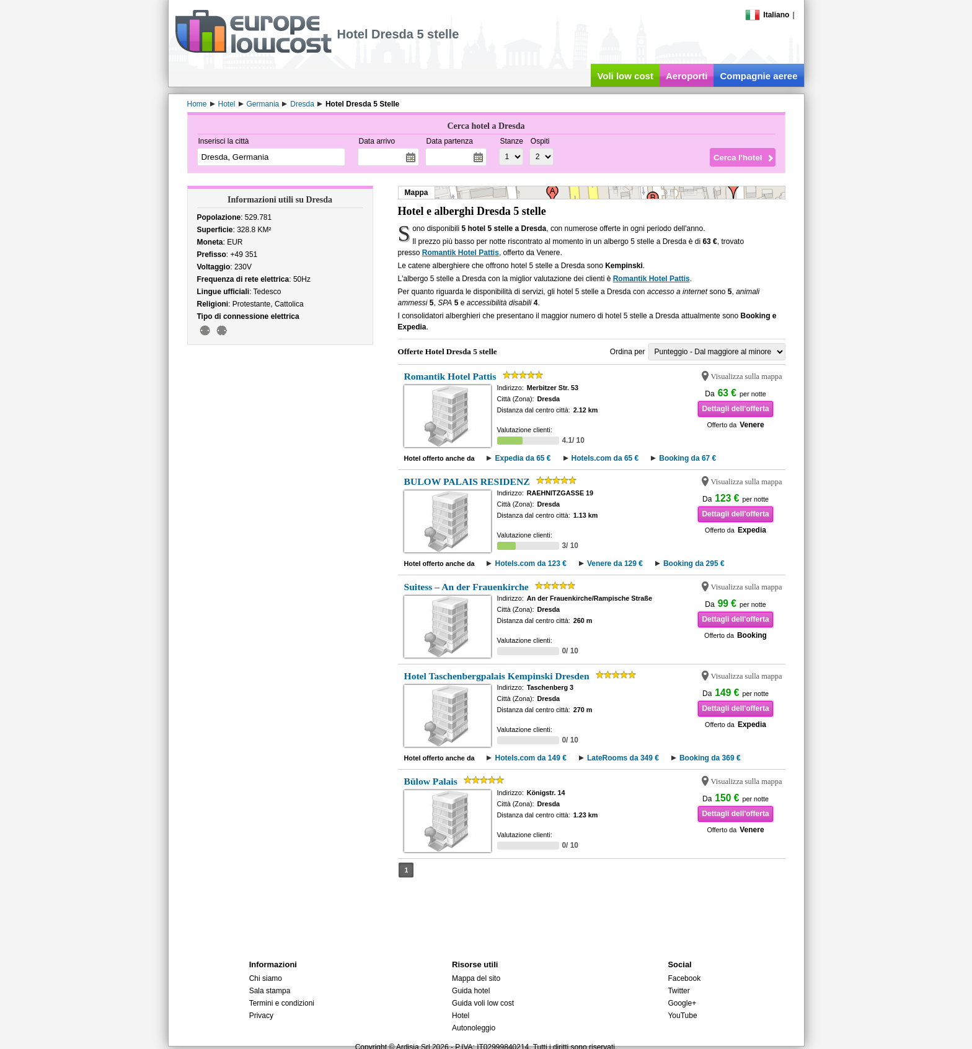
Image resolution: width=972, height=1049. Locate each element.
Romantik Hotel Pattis (460, 252)
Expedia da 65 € (522, 458)
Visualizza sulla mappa (746, 376)
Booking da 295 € (694, 563)
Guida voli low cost (483, 1003)
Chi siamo (265, 978)
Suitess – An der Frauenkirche (466, 586)
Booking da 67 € (687, 458)
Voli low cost (625, 76)
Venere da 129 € (615, 563)
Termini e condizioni (281, 1003)
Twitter (678, 990)
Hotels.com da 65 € (605, 458)
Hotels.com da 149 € (530, 758)
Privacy (261, 1015)
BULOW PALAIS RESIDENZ (467, 481)
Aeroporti (687, 76)
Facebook (684, 978)
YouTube (682, 1015)
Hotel (460, 1015)
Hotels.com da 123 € (530, 563)
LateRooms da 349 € (623, 758)
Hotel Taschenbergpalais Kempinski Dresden (497, 676)
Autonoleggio (473, 1028)
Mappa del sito (476, 978)
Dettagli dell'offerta (735, 408)
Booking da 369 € (710, 758)
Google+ (682, 1003)
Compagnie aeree (758, 76)
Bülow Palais (430, 781)
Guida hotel (471, 990)
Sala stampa (270, 990)
